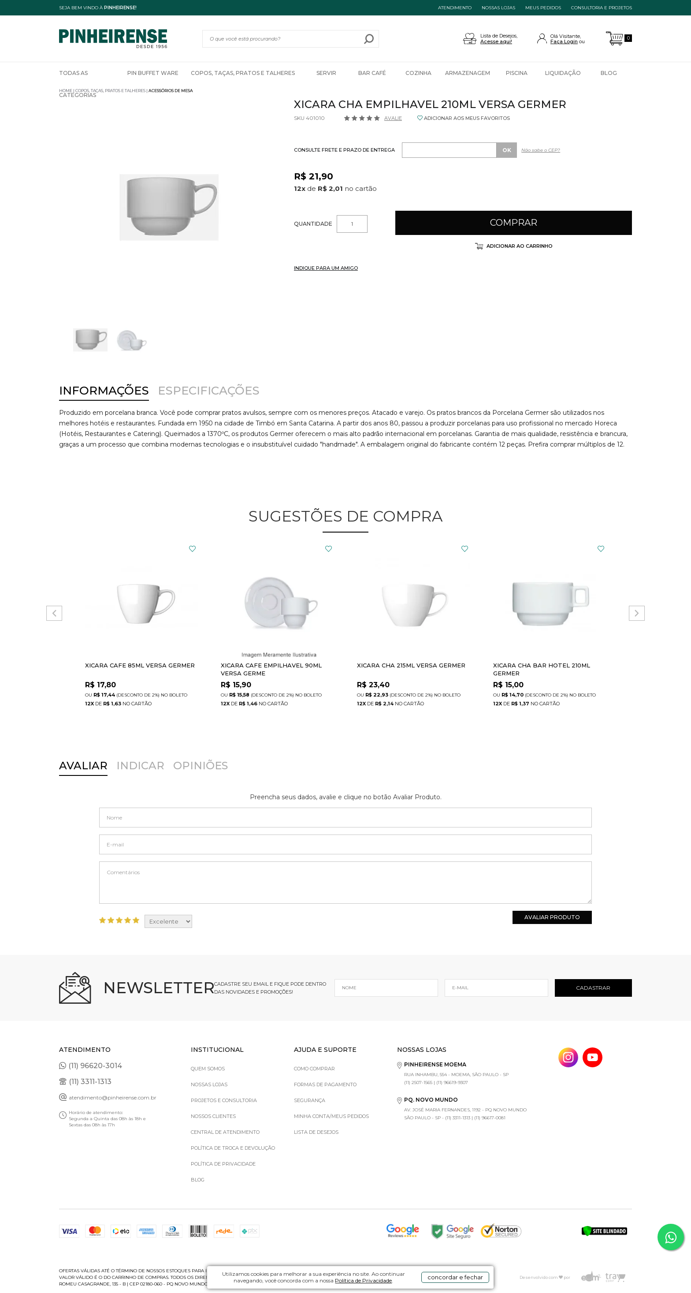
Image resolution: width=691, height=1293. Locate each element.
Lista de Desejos (316, 1132)
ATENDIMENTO (455, 8)
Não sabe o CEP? (540, 150)
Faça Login (564, 41)
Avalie (393, 118)
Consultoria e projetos (601, 8)
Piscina (517, 73)
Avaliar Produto (552, 917)
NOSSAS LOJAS (498, 8)
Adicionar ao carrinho (519, 246)
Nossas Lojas (209, 1084)
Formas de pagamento (325, 1084)
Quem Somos (208, 1069)
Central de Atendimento (225, 1132)
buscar (369, 39)
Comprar (513, 222)
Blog (609, 73)
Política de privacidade (223, 1164)
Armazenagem (467, 73)
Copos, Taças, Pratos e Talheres (243, 73)
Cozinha (418, 73)
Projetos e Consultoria (224, 1100)
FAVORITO (192, 549)
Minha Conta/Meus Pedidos (331, 1116)
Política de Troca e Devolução (233, 1148)
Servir (326, 73)
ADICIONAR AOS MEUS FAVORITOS (467, 118)
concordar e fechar (455, 1277)
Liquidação (563, 73)
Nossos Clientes (213, 1116)
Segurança (309, 1100)
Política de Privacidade (363, 1280)
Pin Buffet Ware (152, 73)
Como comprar (314, 1069)
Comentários (345, 882)
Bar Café (372, 73)
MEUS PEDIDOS (543, 8)
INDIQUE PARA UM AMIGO (326, 268)
